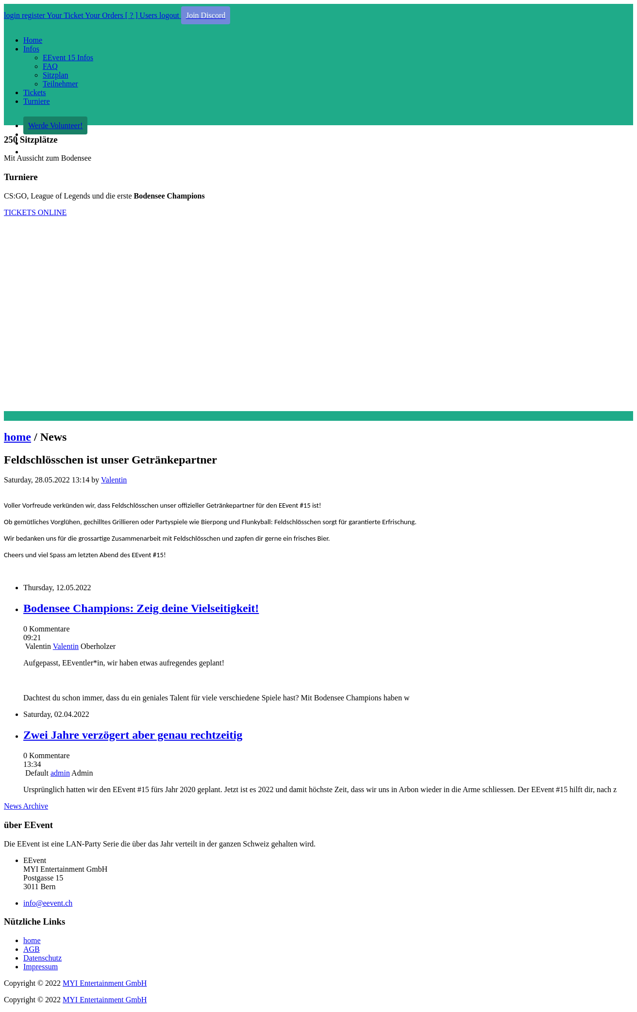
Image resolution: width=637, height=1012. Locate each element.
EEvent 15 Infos (68, 57)
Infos (31, 49)
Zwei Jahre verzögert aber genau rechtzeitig (132, 735)
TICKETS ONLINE (35, 212)
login (13, 15)
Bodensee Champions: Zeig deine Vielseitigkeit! (141, 608)
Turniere (36, 101)
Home (32, 40)
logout (170, 15)
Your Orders (105, 15)
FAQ (50, 66)
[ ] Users (142, 15)
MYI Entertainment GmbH (105, 983)
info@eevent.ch (47, 903)
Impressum (40, 966)
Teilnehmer (60, 84)
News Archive (26, 806)
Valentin (114, 480)
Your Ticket (66, 15)
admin (60, 773)
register (34, 15)
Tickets (34, 92)
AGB (31, 949)
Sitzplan (55, 75)
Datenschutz (42, 958)
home (17, 437)
